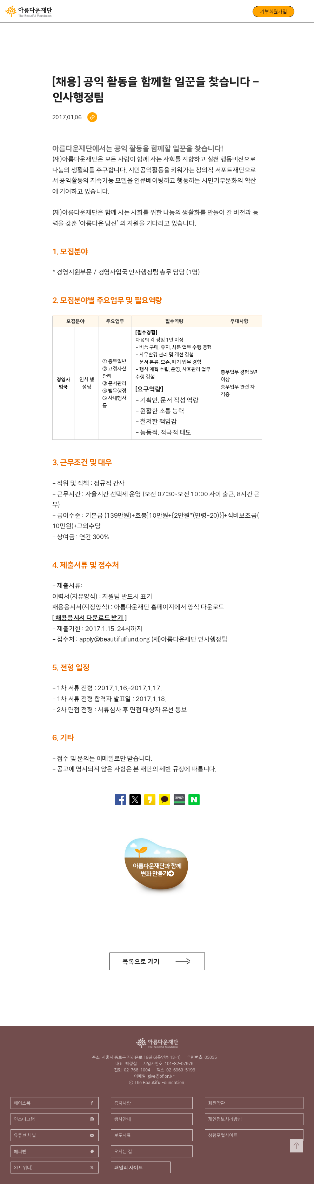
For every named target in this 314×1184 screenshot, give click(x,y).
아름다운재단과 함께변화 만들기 (157, 869)
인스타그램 (54, 1119)
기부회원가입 (273, 11)
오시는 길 (123, 1151)
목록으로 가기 (141, 961)
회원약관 (216, 1103)
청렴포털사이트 (223, 1135)
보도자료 (122, 1135)
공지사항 (122, 1103)
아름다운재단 (157, 1043)
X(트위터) (54, 1167)
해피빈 (54, 1151)
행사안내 (122, 1119)
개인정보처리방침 (225, 1119)
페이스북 (54, 1102)
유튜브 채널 (54, 1135)
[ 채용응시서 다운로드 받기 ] (89, 618)
